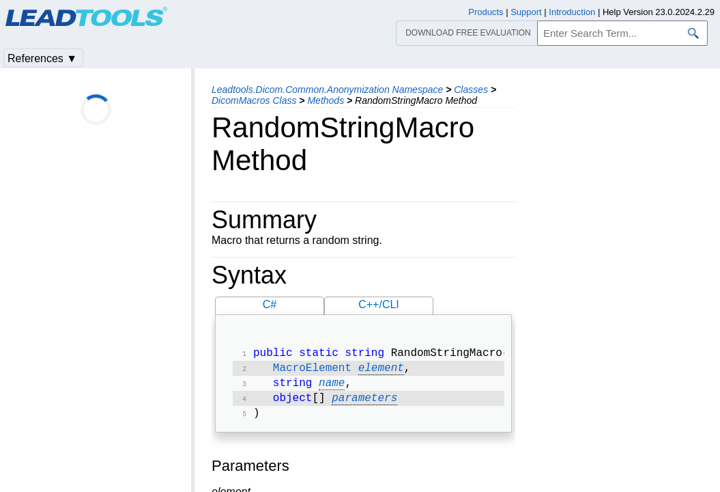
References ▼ (42, 58)
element (381, 371)
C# (269, 304)
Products (485, 12)
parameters (364, 403)
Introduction (572, 12)
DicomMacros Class (254, 100)
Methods (325, 100)
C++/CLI (378, 304)
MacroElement (312, 371)
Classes (471, 89)
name (332, 387)
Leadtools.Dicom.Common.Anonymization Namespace (327, 89)
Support (526, 12)
